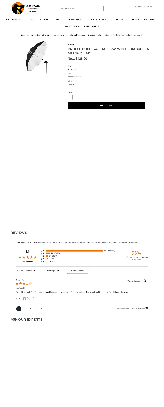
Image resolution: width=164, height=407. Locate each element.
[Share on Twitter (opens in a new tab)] (28, 299)
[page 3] (30, 309)
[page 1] (18, 308)
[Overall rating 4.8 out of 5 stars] (27, 257)
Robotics (136, 20)
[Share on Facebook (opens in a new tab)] (24, 299)
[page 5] (41, 309)
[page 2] (25, 309)
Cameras (45, 20)
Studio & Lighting (98, 20)
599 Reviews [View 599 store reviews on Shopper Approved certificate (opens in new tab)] (31, 261)
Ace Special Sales (16, 20)
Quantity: (73, 92)
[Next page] (47, 309)
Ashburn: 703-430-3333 (144, 7)
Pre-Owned (151, 20)
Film (33, 20)
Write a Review (77, 271)
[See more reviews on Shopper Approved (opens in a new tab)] (33, 299)
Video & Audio (76, 20)
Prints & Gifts (91, 26)
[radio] (82, 251)
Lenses (59, 20)
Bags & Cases (73, 26)
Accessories (119, 20)
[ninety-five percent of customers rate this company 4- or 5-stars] (136, 255)
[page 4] (36, 309)
